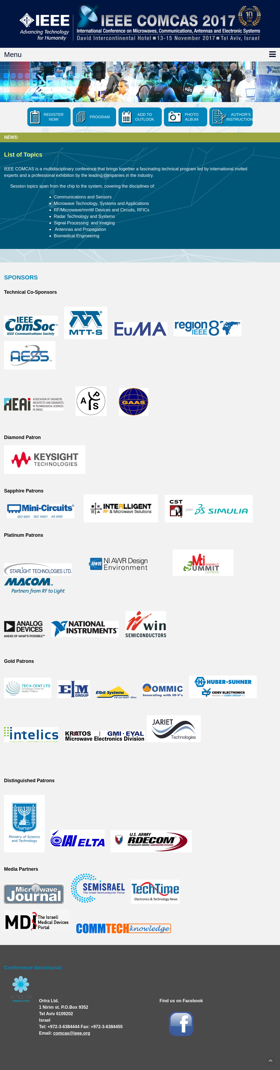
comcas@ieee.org (71, 1033)
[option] (140, 82)
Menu (140, 54)
